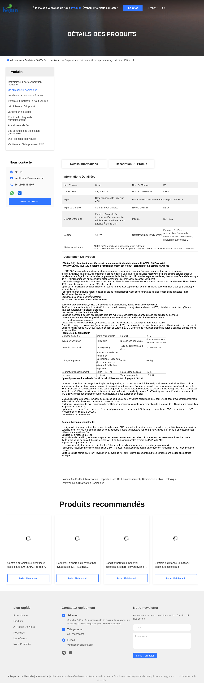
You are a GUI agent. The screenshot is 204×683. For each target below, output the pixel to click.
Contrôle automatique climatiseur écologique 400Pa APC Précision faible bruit (26, 565)
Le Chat (133, 8)
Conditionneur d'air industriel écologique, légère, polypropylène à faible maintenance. (126, 565)
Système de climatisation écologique (83, 483)
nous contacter (145, 655)
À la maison (40, 8)
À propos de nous (59, 8)
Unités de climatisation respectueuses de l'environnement (105, 479)
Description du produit (131, 164)
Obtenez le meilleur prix (147, 149)
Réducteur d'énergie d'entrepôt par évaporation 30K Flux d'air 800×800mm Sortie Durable (76, 565)
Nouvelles (19, 632)
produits (18, 621)
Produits (76, 8)
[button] (20, 546)
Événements (90, 8)
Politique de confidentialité (21, 676)
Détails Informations (84, 164)
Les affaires (20, 638)
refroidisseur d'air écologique (159, 479)
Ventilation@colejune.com (29, 178)
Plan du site (42, 676)
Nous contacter (108, 8)
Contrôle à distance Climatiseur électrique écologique (172, 565)
